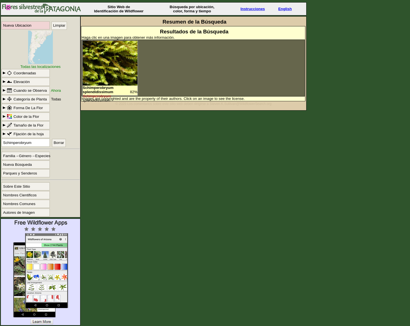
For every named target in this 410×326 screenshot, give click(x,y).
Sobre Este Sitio (16, 186)
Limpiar (59, 25)
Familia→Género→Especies (26, 156)
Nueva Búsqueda (17, 164)
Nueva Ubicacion (17, 25)
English (285, 9)
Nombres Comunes (19, 204)
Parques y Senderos (20, 173)
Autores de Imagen (19, 212)
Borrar (59, 143)
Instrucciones (252, 9)
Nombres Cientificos (20, 195)
